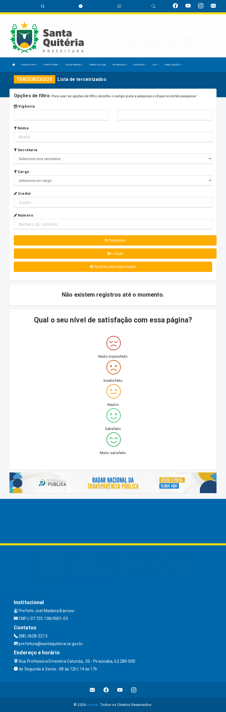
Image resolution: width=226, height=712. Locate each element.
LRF (155, 64)
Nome (21, 128)
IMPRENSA (119, 64)
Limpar (115, 253)
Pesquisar (115, 240)
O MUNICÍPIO (29, 64)
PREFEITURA (51, 64)
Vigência (24, 106)
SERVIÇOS (140, 64)
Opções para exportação (113, 266)
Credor (22, 193)
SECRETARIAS (74, 64)
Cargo (21, 172)
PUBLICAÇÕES (173, 64)
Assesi (93, 705)
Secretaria (25, 150)
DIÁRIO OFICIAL (97, 64)
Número (23, 215)
